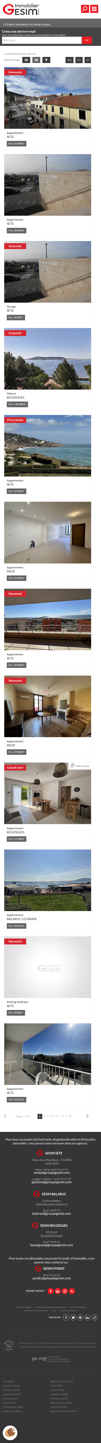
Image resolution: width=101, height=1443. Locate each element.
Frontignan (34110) (11, 1386)
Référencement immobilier (59, 1361)
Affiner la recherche (85, 9)
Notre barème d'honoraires (36, 1310)
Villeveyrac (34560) (59, 1399)
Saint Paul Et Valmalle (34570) (63, 1411)
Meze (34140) (56, 1386)
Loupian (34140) (57, 1390)
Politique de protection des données (50, 1307)
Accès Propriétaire (68, 1310)
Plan (54, 1310)
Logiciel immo (54, 1357)
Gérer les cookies (77, 1307)
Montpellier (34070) (11, 1394)
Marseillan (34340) (58, 1407)
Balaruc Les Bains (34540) (61, 1381)
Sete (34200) (8, 1381)
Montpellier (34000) (11, 1411)
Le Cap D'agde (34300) (13, 1407)
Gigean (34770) (9, 1403)
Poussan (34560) (10, 1399)
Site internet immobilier (58, 1359)
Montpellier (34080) (59, 1394)
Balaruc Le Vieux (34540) (61, 1403)
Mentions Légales (23, 1307)
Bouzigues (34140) (11, 1390)
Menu (94, 9)
